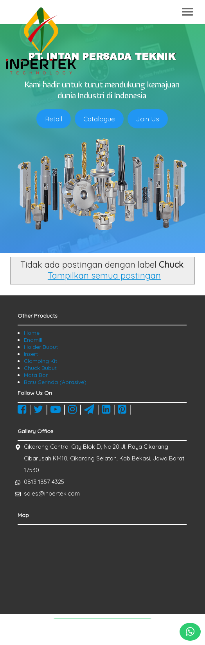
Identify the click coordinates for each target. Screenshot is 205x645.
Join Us (147, 119)
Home (32, 332)
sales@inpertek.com (52, 493)
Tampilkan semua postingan (104, 275)
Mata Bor (36, 374)
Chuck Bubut (40, 367)
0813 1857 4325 (44, 481)
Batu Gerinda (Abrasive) (55, 382)
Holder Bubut (41, 346)
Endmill (33, 339)
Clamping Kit (40, 360)
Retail (53, 119)
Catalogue (99, 119)
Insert (31, 353)
